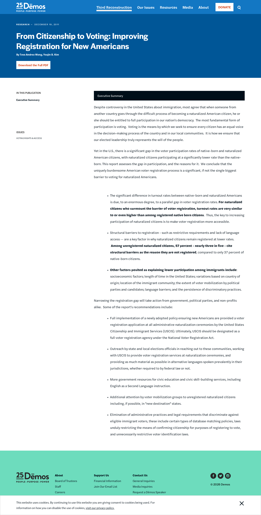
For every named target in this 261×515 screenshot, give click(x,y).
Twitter (220, 476)
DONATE (224, 7)
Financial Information (107, 481)
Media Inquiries (142, 486)
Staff (58, 486)
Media (188, 7)
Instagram (228, 476)
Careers (60, 492)
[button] (19, 111)
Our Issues (145, 7)
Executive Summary (28, 100)
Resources (168, 7)
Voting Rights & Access (29, 138)
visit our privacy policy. (100, 508)
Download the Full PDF (33, 65)
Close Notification (237, 505)
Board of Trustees (66, 481)
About (203, 7)
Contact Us (140, 475)
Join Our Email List (105, 486)
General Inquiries (144, 481)
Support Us (101, 475)
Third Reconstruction (114, 7)
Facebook (213, 476)
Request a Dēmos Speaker (149, 492)
